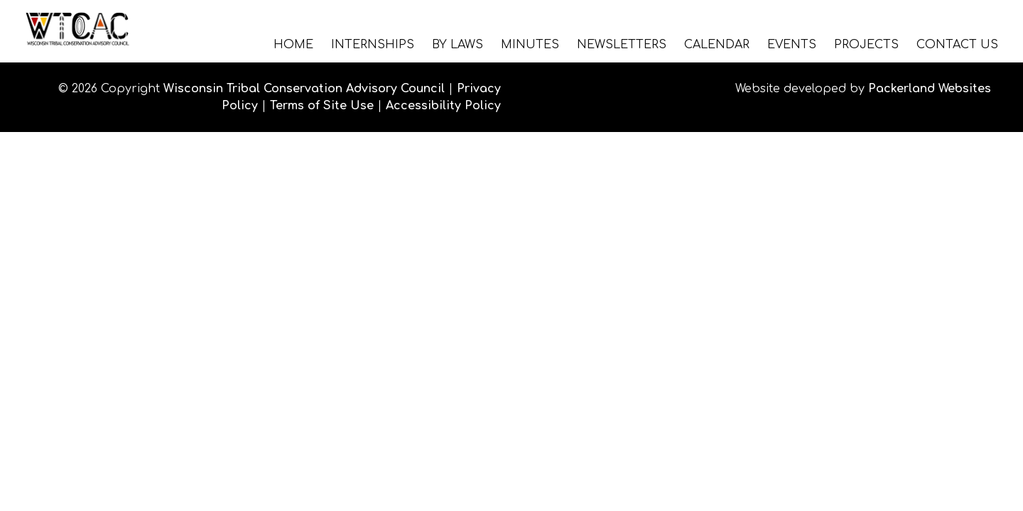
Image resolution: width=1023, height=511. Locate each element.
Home (293, 44)
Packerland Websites (929, 88)
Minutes (530, 44)
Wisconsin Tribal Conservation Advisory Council (304, 88)
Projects (866, 44)
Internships (372, 44)
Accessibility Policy (443, 105)
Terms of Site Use (322, 105)
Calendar (716, 44)
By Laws (457, 44)
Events (791, 44)
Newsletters (621, 44)
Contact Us (957, 44)
